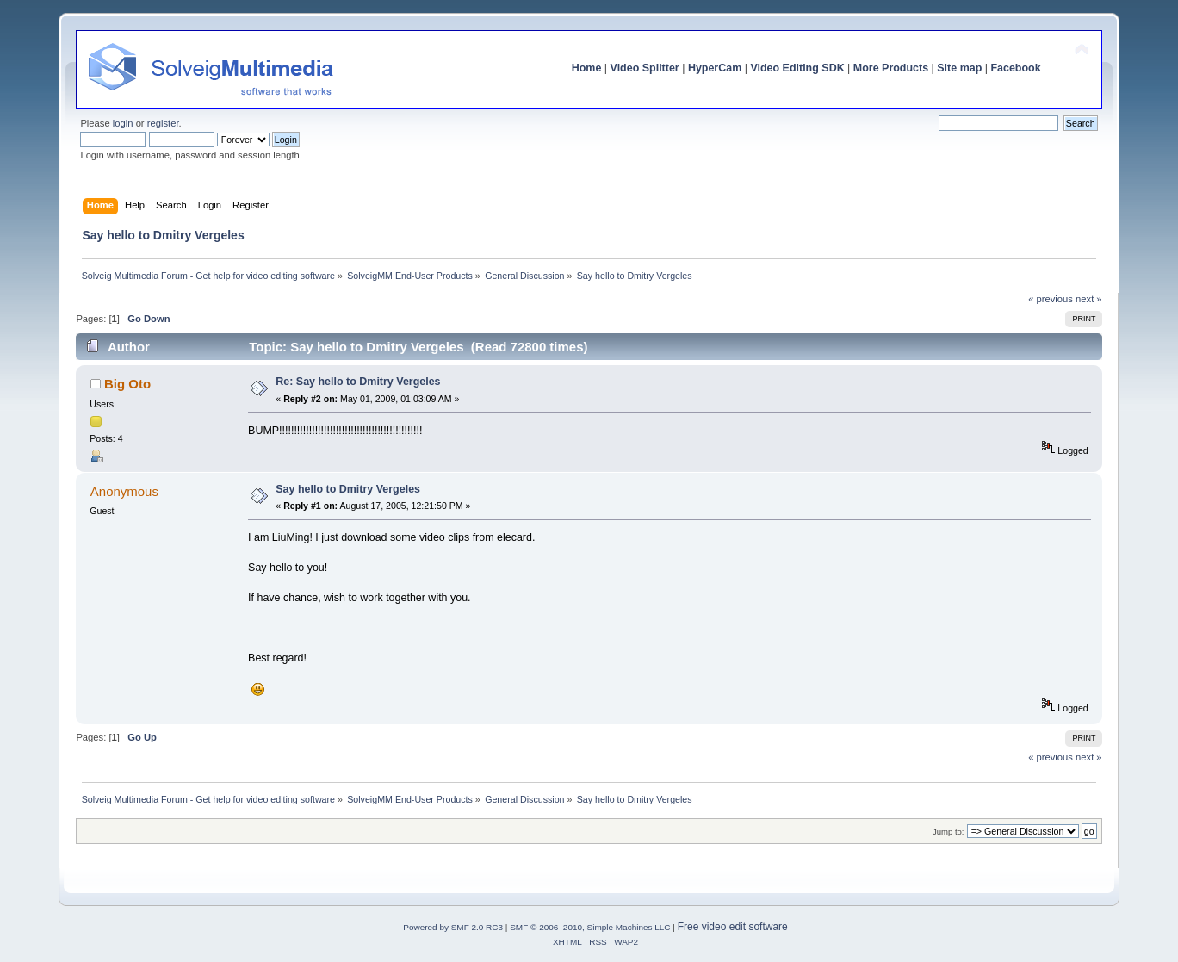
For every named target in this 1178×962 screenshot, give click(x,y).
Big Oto (127, 383)
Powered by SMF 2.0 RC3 (453, 927)
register (163, 123)
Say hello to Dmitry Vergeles (348, 489)
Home (587, 68)
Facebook (1015, 68)
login (123, 123)
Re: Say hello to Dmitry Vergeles (358, 381)
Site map (959, 68)
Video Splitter (645, 68)
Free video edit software (733, 927)
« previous (1050, 299)
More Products (890, 68)
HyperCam (714, 68)
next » (1089, 299)
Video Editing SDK (797, 68)
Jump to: (948, 831)
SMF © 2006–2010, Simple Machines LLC (590, 927)
